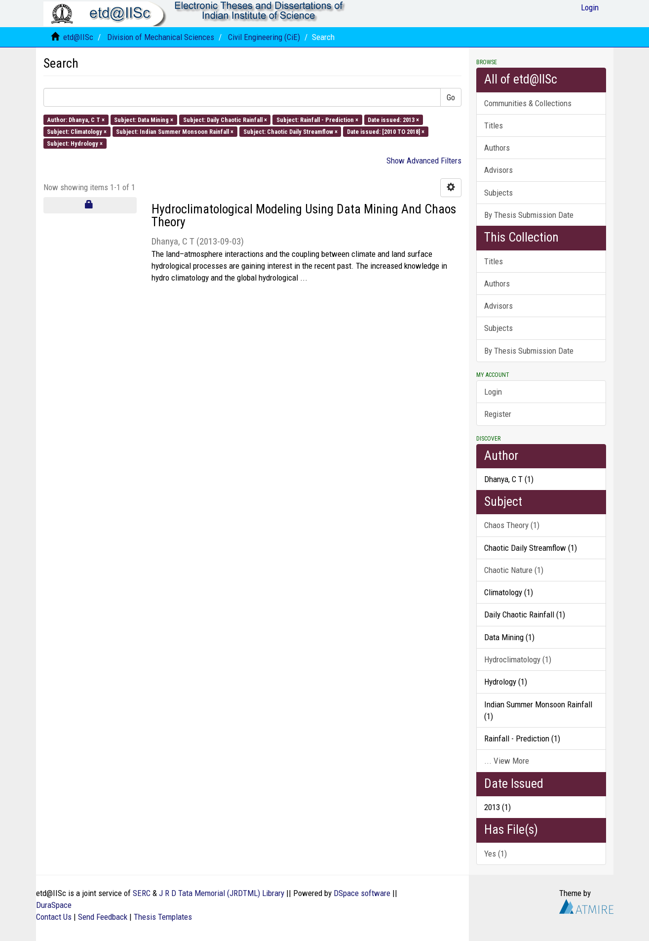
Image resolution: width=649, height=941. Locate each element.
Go (451, 97)
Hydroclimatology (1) (517, 659)
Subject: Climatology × (77, 131)
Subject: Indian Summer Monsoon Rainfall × (174, 131)
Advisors (498, 170)
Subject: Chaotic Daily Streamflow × (290, 131)
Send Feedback (102, 917)
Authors (497, 148)
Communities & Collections (528, 103)
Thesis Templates (163, 917)
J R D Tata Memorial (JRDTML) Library (221, 893)
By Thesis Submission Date (528, 215)
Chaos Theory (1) (511, 525)
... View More (506, 761)
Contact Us (54, 917)
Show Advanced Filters (423, 160)
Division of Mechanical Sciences (160, 37)
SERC (142, 893)
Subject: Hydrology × (75, 143)
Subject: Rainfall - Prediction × (317, 119)
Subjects (498, 193)
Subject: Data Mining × (143, 119)
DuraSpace (54, 905)
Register (497, 414)
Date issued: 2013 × (393, 119)
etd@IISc (78, 37)
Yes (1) (495, 854)
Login (493, 392)
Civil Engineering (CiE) (264, 37)
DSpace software (362, 893)
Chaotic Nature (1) (513, 570)
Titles (493, 125)
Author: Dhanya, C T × (76, 119)
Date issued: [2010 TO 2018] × (385, 131)
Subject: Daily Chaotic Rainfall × (225, 119)
